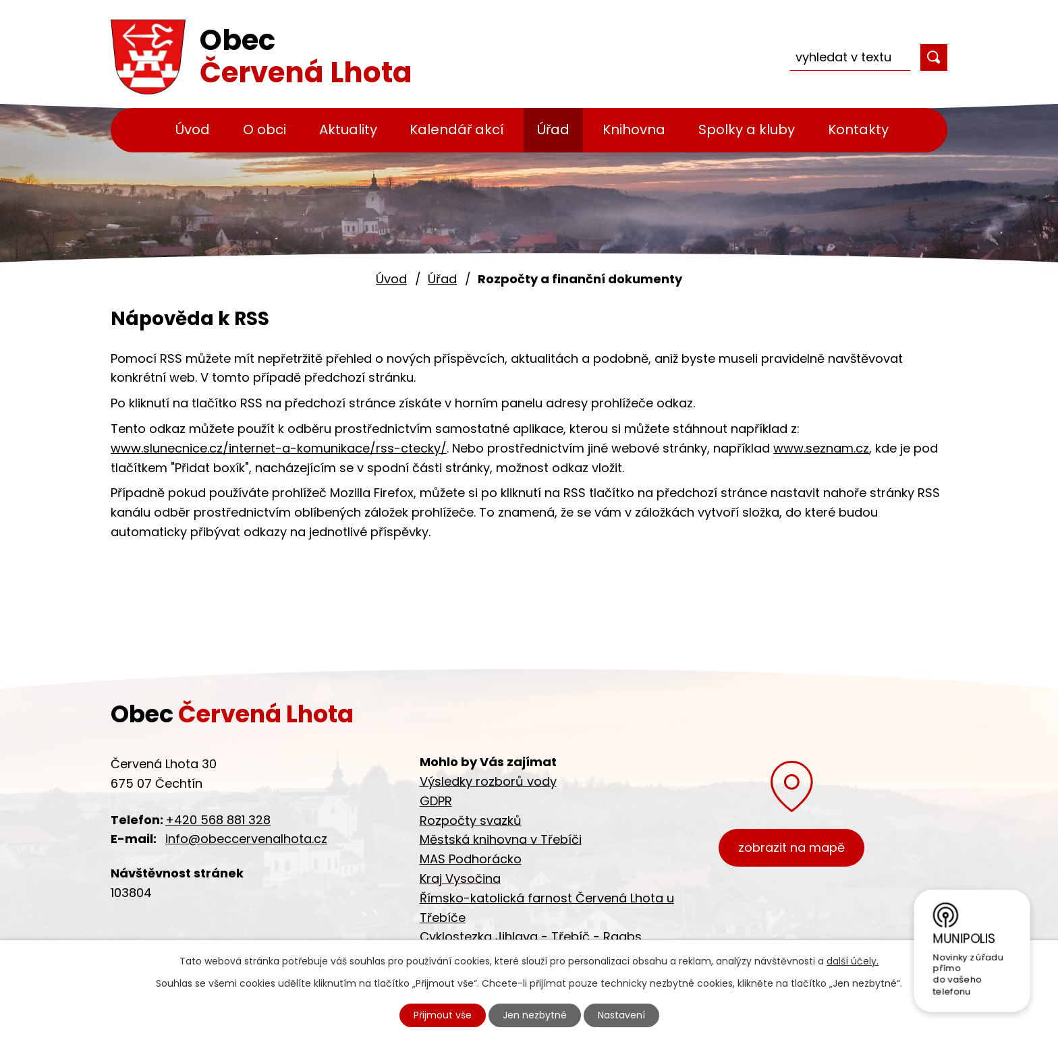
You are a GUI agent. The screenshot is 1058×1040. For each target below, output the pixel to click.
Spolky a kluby (746, 129)
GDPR (436, 800)
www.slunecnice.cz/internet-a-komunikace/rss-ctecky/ (279, 448)
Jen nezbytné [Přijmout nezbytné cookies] (535, 1015)
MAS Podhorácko (471, 858)
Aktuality (348, 129)
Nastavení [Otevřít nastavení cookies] (621, 1015)
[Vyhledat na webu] (850, 57)
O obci (264, 129)
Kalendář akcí (457, 129)
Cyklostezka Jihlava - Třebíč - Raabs (531, 936)
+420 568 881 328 (218, 819)
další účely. (853, 961)
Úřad (553, 129)
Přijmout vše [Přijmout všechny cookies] (443, 1015)
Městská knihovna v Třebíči (501, 839)
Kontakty (858, 129)
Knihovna (634, 129)
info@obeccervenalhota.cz (246, 838)
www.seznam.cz (821, 448)
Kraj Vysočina (460, 878)
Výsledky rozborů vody (488, 781)
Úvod (192, 129)
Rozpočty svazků (471, 820)
